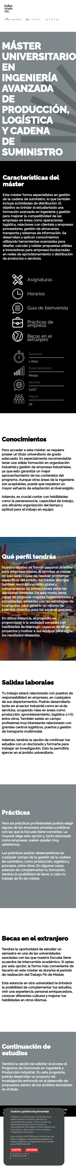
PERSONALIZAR (19, 1156)
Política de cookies (42, 1132)
